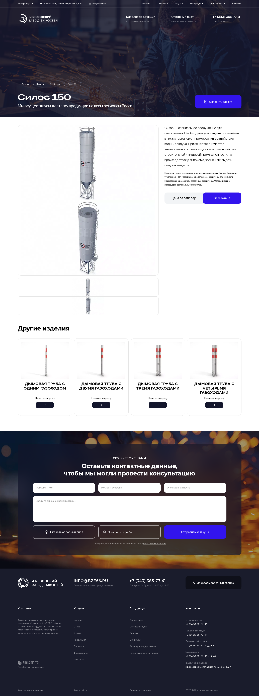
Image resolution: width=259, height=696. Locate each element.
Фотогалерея (216, 3)
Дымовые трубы (138, 626)
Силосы (57, 84)
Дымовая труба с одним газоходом (45, 386)
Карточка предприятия (30, 690)
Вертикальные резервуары (189, 185)
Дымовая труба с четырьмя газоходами (214, 388)
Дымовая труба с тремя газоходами (158, 386)
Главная (146, 3)
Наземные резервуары (202, 181)
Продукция (195, 3)
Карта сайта (80, 690)
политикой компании (154, 543)
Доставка (79, 646)
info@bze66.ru (99, 3)
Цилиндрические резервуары (178, 173)
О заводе (161, 3)
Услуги (178, 3)
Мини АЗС (135, 639)
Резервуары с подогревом (194, 177)
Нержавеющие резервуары (177, 181)
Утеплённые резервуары (206, 173)
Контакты (236, 3)
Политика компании (140, 690)
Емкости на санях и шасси (144, 653)
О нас (77, 626)
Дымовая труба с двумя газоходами (101, 386)
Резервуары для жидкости (220, 177)
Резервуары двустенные (143, 646)
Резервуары (136, 620)
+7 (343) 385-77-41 (227, 17)
